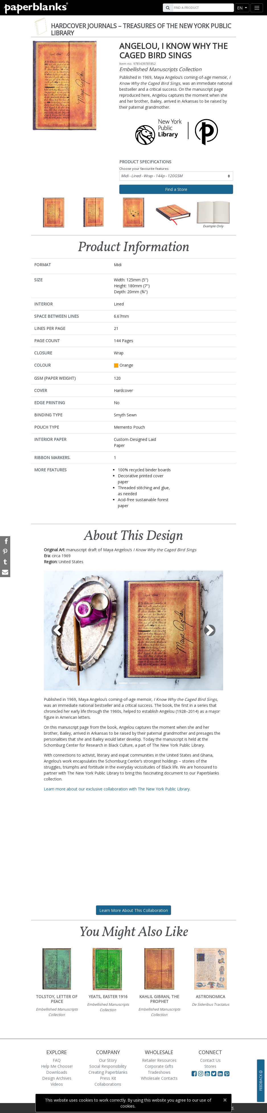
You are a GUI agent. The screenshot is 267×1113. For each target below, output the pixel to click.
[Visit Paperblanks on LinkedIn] (221, 1073)
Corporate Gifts (159, 1066)
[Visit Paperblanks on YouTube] (208, 1073)
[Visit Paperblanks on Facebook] (194, 1073)
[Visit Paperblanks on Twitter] (214, 1073)
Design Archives (56, 1078)
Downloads (56, 1072)
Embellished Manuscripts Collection (160, 69)
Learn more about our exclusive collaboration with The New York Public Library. (117, 789)
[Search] (202, 7)
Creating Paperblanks (108, 1072)
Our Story (108, 1060)
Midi (151, 175)
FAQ (57, 1060)
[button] (57, 630)
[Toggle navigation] (256, 7)
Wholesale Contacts (159, 1078)
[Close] (224, 1100)
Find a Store (176, 189)
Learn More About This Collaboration (133, 910)
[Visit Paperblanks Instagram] (200, 1073)
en (240, 8)
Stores (210, 1066)
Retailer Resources (159, 1060)
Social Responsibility (107, 1066)
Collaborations (108, 1084)
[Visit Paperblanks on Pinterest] (226, 1073)
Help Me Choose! (57, 1066)
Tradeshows (159, 1072)
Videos (57, 1084)
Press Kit (108, 1078)
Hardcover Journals (141, 29)
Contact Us (210, 1060)
